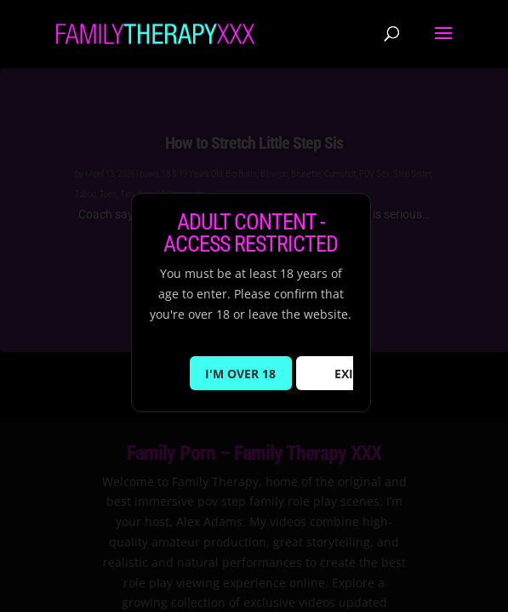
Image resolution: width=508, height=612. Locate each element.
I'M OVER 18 (240, 374)
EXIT (347, 374)
